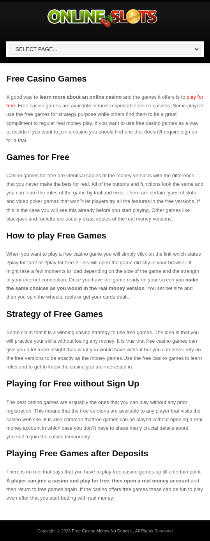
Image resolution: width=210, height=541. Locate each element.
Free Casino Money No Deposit (102, 531)
